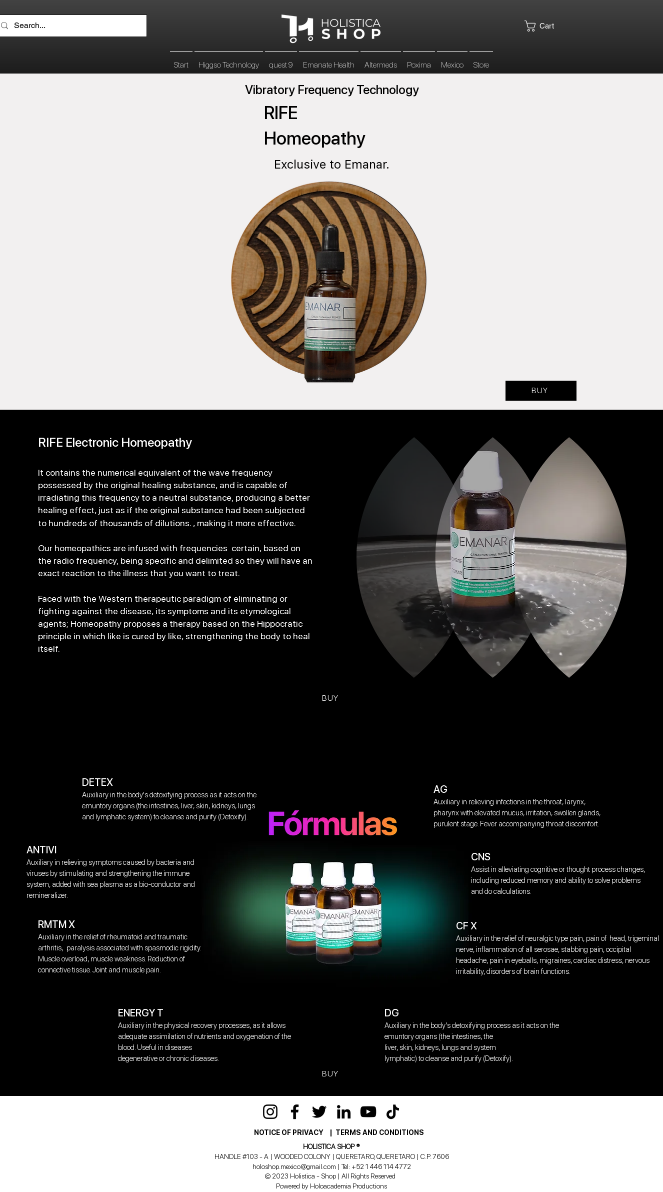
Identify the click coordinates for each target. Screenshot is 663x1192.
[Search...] (70, 26)
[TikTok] (392, 1111)
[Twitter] (319, 1111)
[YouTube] (368, 1111)
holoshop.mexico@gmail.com (294, 1166)
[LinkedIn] (344, 1111)
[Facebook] (294, 1111)
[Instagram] (270, 1111)
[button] (550, 26)
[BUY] (541, 391)
